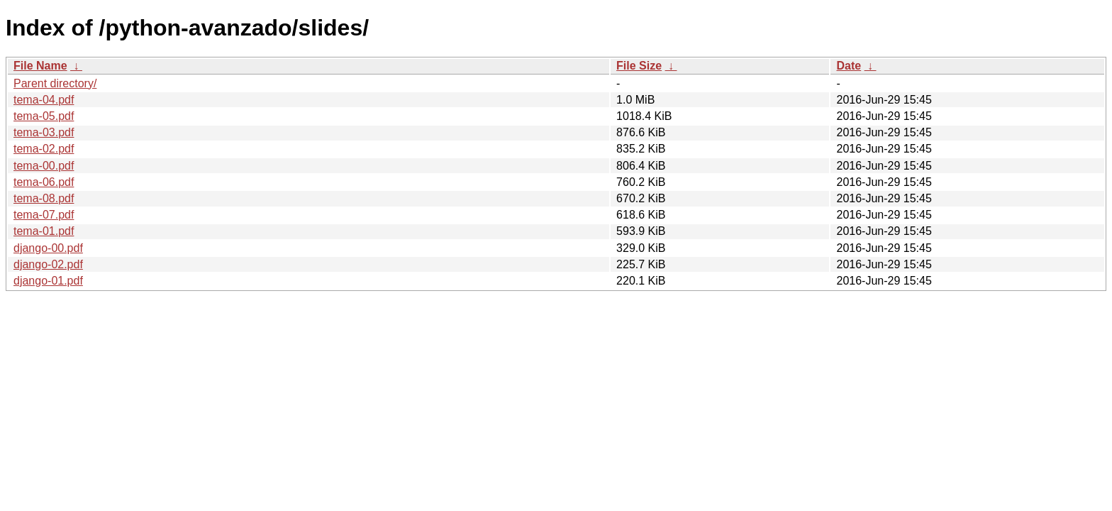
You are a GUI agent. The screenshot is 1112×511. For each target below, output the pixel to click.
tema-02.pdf (43, 149)
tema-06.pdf (43, 182)
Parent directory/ (54, 83)
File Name (40, 66)
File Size (639, 66)
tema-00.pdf (43, 166)
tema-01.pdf (43, 231)
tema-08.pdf (43, 198)
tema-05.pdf (43, 116)
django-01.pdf (48, 281)
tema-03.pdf (43, 132)
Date (848, 66)
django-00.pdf (48, 248)
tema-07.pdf (43, 215)
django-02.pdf (48, 264)
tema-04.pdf (43, 100)
